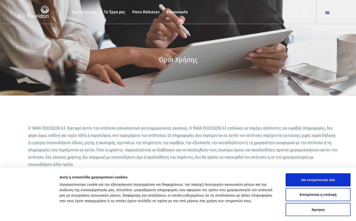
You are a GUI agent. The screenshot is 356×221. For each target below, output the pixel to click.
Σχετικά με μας (84, 12)
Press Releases (146, 12)
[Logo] (33, 11)
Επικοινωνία (177, 12)
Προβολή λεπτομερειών (269, 212)
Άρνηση (318, 191)
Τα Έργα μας (114, 12)
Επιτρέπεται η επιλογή (318, 176)
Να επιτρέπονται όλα (318, 161)
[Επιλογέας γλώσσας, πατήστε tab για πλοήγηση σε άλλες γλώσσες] (327, 12)
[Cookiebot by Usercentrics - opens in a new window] (29, 212)
